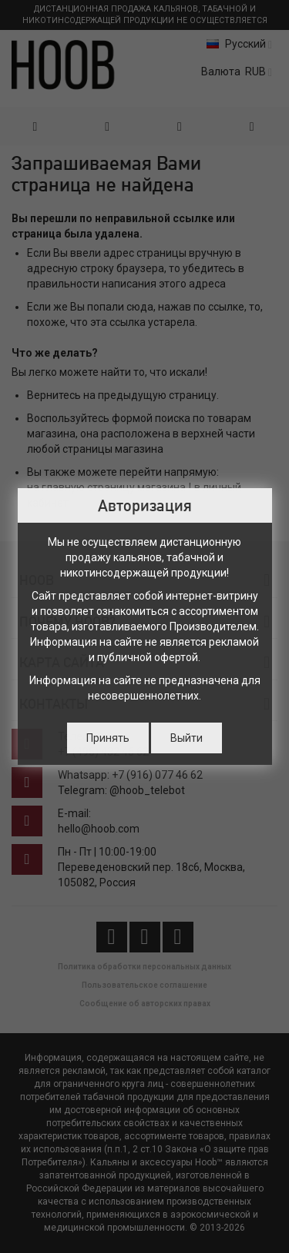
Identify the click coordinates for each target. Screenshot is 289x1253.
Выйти (186, 738)
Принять (107, 738)
